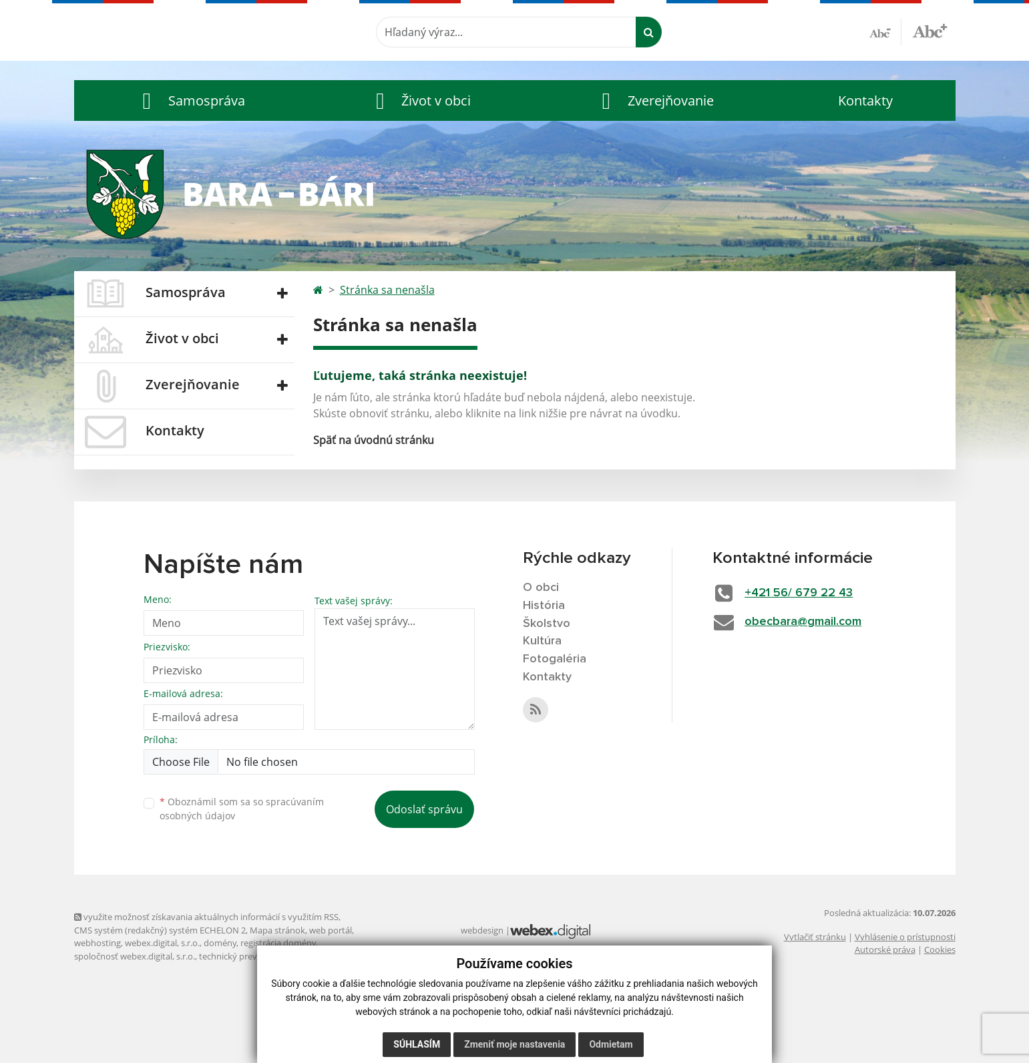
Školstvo (546, 624)
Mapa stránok (277, 930)
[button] (191, 100)
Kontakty (865, 100)
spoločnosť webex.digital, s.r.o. (134, 956)
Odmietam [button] (610, 1044)
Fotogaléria (554, 659)
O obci (541, 588)
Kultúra (542, 641)
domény (220, 943)
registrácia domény (278, 943)
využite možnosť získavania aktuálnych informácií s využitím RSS (206, 917)
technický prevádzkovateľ (249, 956)
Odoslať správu (424, 809)
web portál (330, 930)
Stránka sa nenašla (387, 289)
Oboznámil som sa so (242, 808)
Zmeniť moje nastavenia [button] (514, 1044)
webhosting (97, 943)
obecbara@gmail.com (803, 622)
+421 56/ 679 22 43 (799, 593)
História (544, 606)
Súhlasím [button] (416, 1044)
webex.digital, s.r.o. (162, 943)
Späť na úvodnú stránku (373, 440)
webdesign (482, 930)
